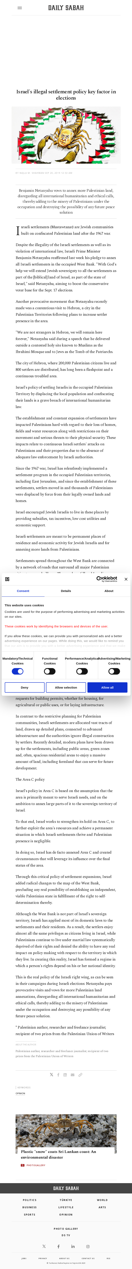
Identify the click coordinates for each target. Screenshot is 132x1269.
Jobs (24, 1258)
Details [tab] (66, 591)
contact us (88, 1258)
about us (64, 1258)
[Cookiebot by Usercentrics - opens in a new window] (99, 579)
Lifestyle (66, 1207)
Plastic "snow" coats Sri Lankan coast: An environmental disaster (58, 1154)
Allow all (107, 687)
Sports (29, 1214)
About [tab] (109, 591)
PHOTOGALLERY (36, 1165)
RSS (108, 1258)
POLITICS (30, 1200)
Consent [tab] (23, 591)
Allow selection (66, 687)
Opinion (66, 1214)
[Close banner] (126, 579)
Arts (102, 1207)
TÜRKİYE (66, 1200)
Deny (24, 687)
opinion (20, 1093)
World (102, 1200)
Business (29, 1207)
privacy (43, 1258)
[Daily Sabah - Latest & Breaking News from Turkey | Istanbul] (66, 7)
